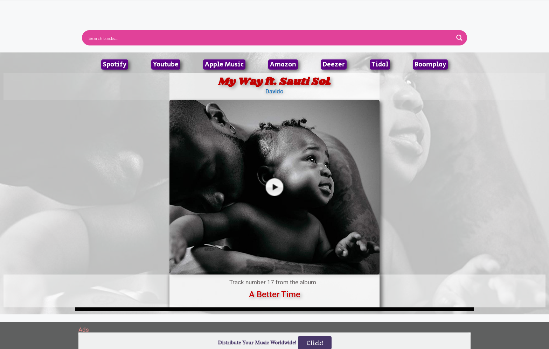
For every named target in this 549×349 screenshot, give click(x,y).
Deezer (333, 64)
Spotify (114, 64)
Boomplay (430, 64)
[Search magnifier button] (459, 38)
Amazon (283, 64)
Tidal (379, 64)
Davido (274, 91)
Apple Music (224, 64)
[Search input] (270, 38)
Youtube (166, 64)
